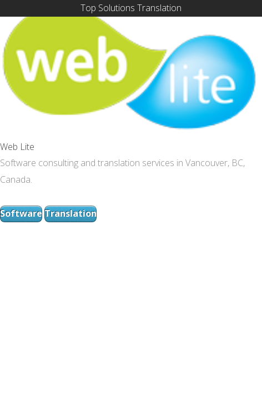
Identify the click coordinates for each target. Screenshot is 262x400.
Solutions (116, 8)
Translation (159, 8)
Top (88, 8)
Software (21, 213)
